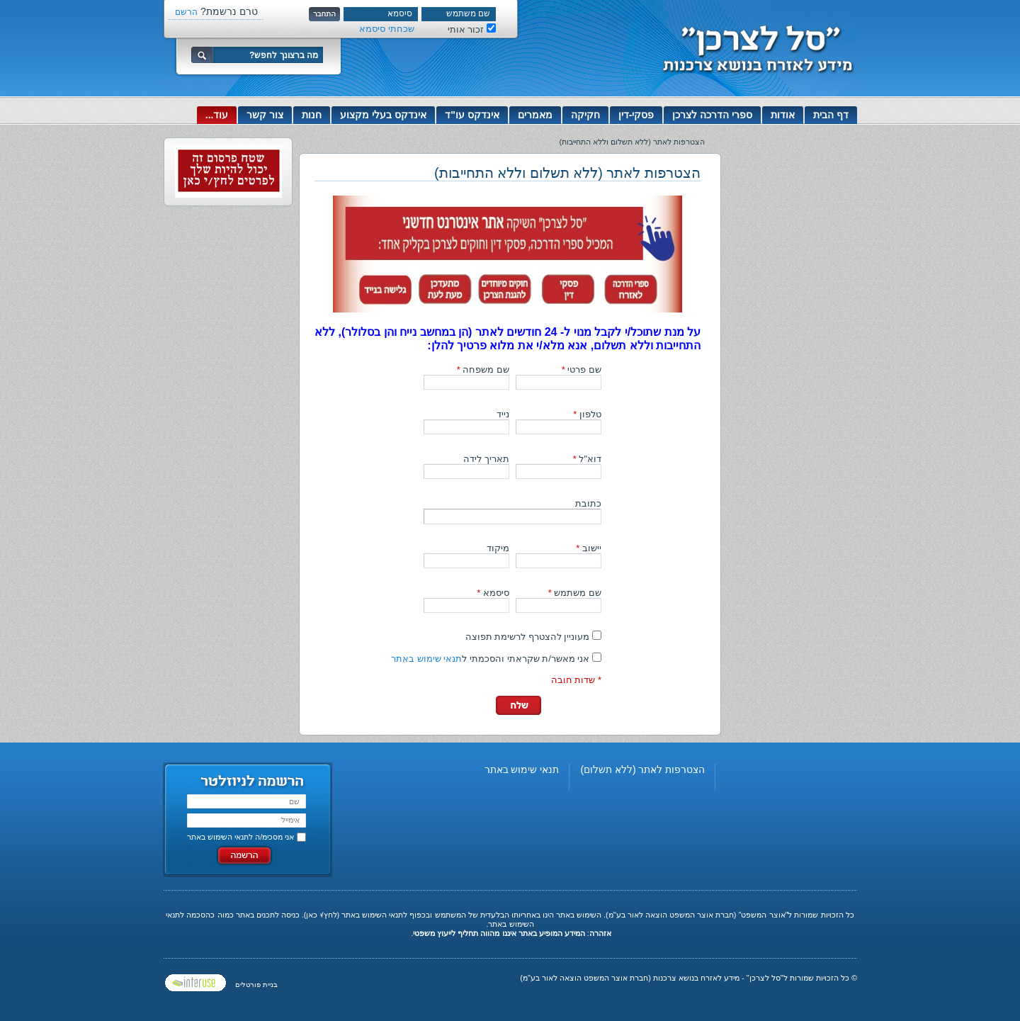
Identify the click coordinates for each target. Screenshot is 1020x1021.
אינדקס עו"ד (472, 114)
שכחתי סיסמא (386, 28)
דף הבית (831, 114)
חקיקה (585, 114)
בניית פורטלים (256, 984)
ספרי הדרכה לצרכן (712, 114)
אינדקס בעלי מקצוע (383, 114)
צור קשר (264, 114)
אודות (783, 114)
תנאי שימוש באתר (426, 658)
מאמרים (535, 114)
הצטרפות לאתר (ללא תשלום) (642, 769)
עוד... (217, 114)
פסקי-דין (636, 114)
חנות (312, 114)
